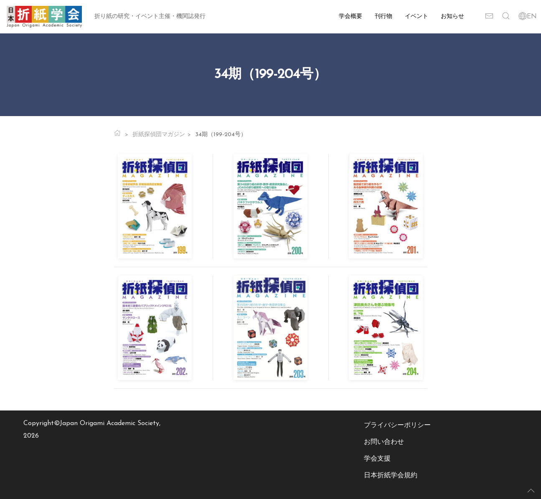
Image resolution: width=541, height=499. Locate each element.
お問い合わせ (384, 442)
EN (527, 16)
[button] (506, 16)
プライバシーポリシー (397, 425)
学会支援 (377, 459)
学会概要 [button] (350, 16)
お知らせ (452, 16)
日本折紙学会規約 (390, 475)
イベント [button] (416, 16)
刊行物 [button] (383, 16)
